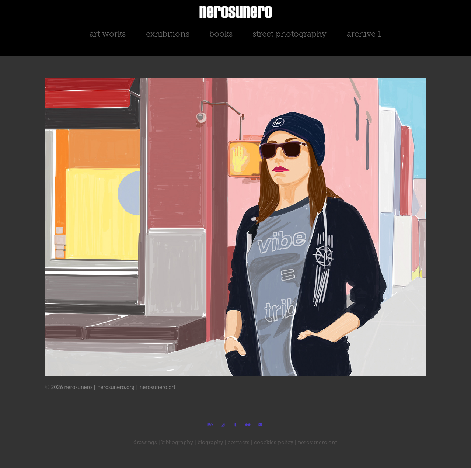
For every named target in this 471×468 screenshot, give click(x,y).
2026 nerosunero (68, 387)
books (221, 33)
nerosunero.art (158, 387)
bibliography (177, 442)
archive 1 (364, 33)
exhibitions (167, 33)
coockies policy (273, 442)
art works (108, 33)
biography (210, 442)
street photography (289, 33)
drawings (145, 442)
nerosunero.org (115, 387)
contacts (239, 442)
